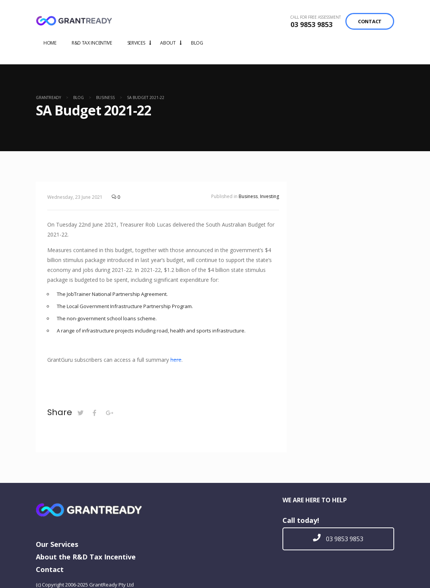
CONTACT (370, 21)
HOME (49, 43)
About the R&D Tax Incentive (86, 556)
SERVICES (136, 43)
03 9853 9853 (311, 24)
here (175, 359)
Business (248, 196)
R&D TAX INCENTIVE (92, 43)
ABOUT (168, 43)
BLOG (197, 43)
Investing (269, 196)
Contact (50, 569)
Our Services (57, 544)
